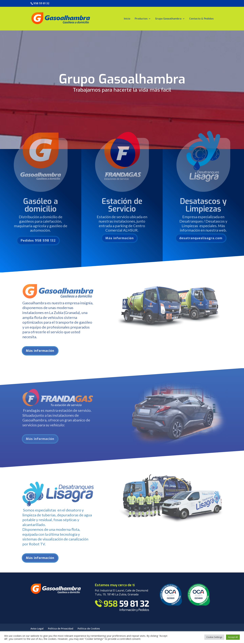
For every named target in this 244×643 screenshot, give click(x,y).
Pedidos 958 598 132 (30, 240)
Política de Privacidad (60, 628)
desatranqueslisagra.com (193, 238)
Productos (141, 18)
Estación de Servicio (122, 212)
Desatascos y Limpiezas (203, 212)
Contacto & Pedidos (201, 18)
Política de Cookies (89, 628)
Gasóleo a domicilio (40, 212)
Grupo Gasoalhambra (168, 18)
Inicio (127, 18)
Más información (112, 238)
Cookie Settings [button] (214, 637)
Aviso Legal (37, 628)
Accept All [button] (233, 637)
